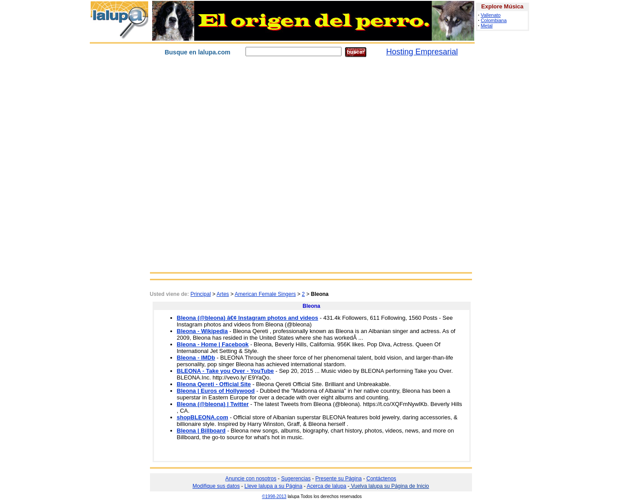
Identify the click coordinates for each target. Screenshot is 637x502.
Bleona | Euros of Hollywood (216, 390)
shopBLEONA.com (202, 417)
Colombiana (494, 20)
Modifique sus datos (216, 486)
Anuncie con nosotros (250, 478)
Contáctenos (381, 478)
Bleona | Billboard (201, 430)
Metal (487, 25)
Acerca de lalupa (326, 486)
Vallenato (491, 15)
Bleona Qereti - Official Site (214, 384)
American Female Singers (265, 294)
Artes (223, 294)
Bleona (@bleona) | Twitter (213, 404)
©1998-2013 (274, 496)
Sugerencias (296, 478)
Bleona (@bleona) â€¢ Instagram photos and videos (247, 317)
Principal (201, 294)
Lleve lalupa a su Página (274, 486)
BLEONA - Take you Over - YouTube (225, 371)
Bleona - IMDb (196, 357)
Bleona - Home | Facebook (213, 344)
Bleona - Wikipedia (202, 331)
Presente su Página (338, 478)
